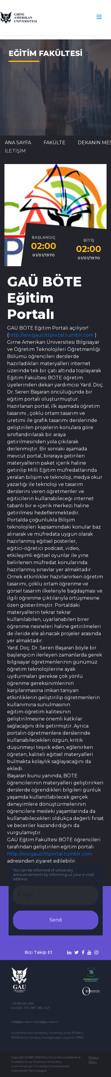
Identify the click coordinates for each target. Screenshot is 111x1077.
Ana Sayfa (18, 142)
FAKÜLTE (54, 142)
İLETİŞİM (15, 151)
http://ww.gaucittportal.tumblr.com (51, 335)
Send (55, 920)
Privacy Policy (93, 1059)
